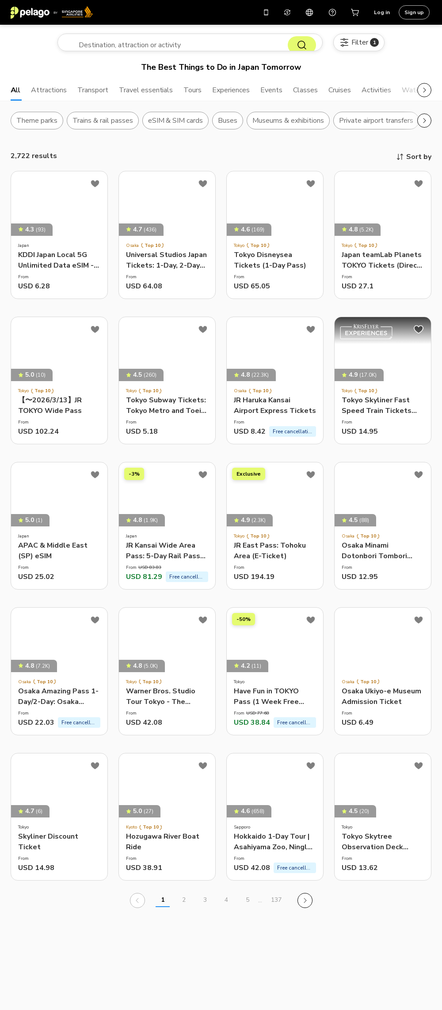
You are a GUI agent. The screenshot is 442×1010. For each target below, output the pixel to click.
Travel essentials (161, 95)
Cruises (374, 95)
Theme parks (36, 127)
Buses (227, 127)
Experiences (256, 95)
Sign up (414, 12)
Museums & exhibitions (288, 127)
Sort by (413, 164)
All (16, 95)
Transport (102, 95)
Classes (337, 95)
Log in (382, 12)
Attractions (52, 95)
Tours (213, 95)
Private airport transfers (376, 127)
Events (300, 95)
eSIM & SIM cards (175, 127)
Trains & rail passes (102, 127)
